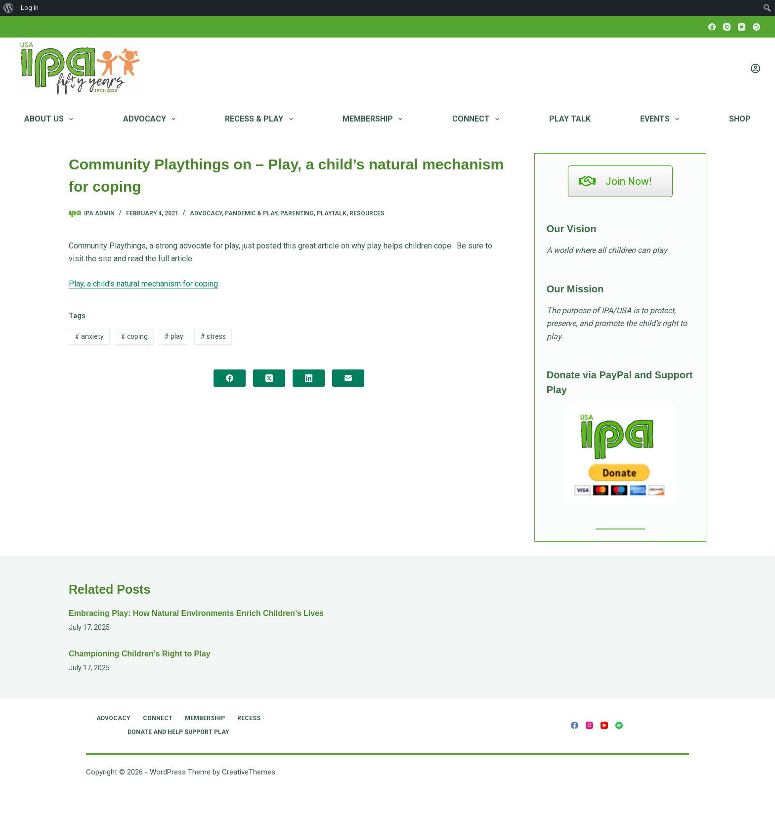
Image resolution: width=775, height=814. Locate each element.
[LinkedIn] (309, 378)
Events (661, 119)
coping (134, 336)
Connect (477, 119)
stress (213, 336)
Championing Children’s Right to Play (140, 654)
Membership (374, 119)
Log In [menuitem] (30, 7)
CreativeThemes (248, 772)
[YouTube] (741, 27)
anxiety (89, 336)
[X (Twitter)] (269, 378)
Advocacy (151, 119)
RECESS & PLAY (261, 119)
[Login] (755, 68)
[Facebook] (712, 27)
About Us (50, 119)
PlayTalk (331, 213)
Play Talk (570, 118)
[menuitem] (8, 8)
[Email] (348, 378)
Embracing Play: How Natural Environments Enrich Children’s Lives (196, 613)
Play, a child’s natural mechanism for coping (143, 283)
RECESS (248, 718)
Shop (740, 118)
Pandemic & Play (251, 213)
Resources (367, 213)
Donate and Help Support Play (178, 732)
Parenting (297, 213)
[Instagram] (727, 27)
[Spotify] (756, 27)
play (173, 336)
